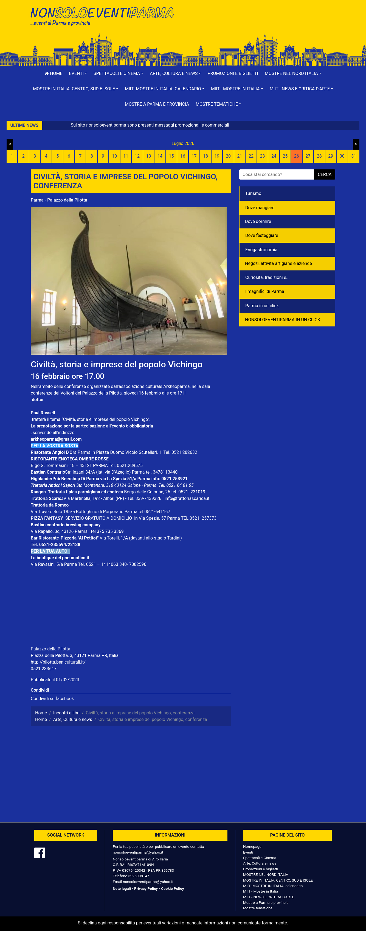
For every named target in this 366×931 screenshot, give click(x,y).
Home (53, 73)
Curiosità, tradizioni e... (267, 277)
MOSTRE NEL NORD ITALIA (265, 874)
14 (159, 156)
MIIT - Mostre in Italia (260, 891)
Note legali (122, 888)
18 (205, 156)
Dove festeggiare (261, 235)
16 (182, 156)
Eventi (248, 852)
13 (148, 156)
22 (251, 156)
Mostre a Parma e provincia (157, 104)
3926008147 (138, 876)
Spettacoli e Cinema (259, 857)
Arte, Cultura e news (259, 863)
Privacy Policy (146, 888)
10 (114, 156)
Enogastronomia (261, 249)
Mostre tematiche (257, 908)
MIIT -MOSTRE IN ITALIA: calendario (273, 886)
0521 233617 (44, 668)
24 (273, 156)
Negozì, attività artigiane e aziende (278, 263)
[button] (78, 73)
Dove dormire (258, 221)
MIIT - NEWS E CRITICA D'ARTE (268, 897)
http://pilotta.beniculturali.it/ (58, 662)
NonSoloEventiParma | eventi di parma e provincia (105, 15)
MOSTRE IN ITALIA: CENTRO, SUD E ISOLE (278, 880)
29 (330, 156)
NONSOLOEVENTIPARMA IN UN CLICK (282, 319)
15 (171, 156)
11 (125, 156)
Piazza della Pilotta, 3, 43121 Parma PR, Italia (75, 655)
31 (353, 156)
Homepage (252, 846)
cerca (324, 174)
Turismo (253, 193)
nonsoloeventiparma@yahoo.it (138, 852)
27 (307, 156)
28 (319, 156)
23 (262, 156)
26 (296, 156)
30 (342, 156)
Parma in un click (262, 305)
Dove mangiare (260, 207)
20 (228, 156)
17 (194, 156)
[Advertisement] (261, 22)
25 (285, 156)
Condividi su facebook (52, 698)
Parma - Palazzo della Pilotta (59, 200)
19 (216, 156)
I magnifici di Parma (264, 291)
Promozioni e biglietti (232, 73)
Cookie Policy (172, 888)
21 (239, 156)
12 (137, 156)
